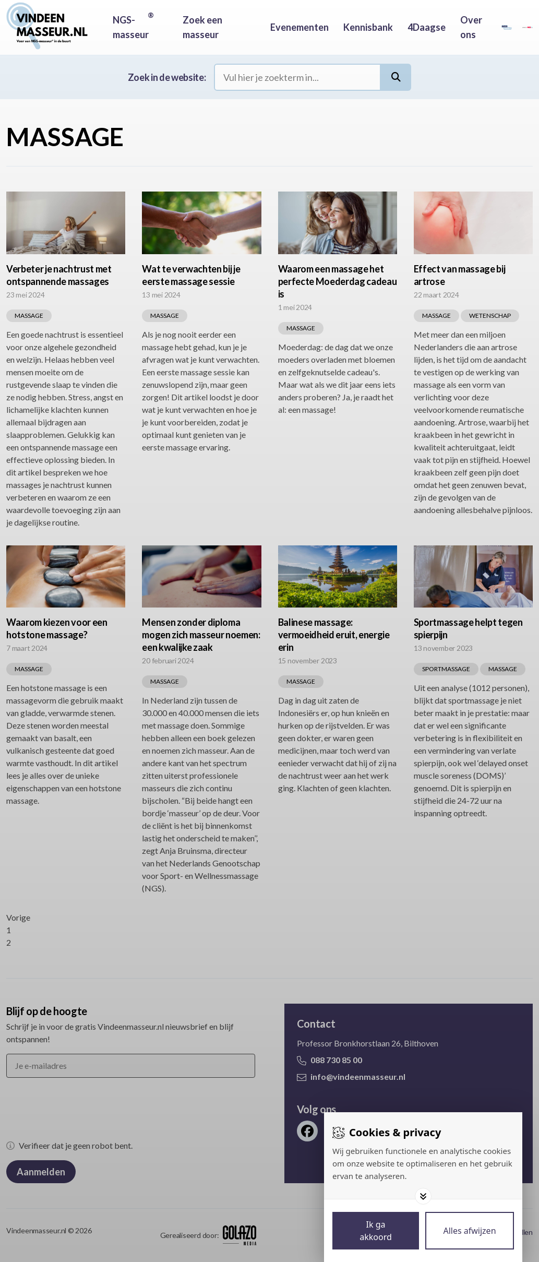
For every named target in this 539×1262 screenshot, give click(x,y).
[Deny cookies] (469, 1230)
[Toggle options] (423, 1196)
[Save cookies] (375, 1230)
